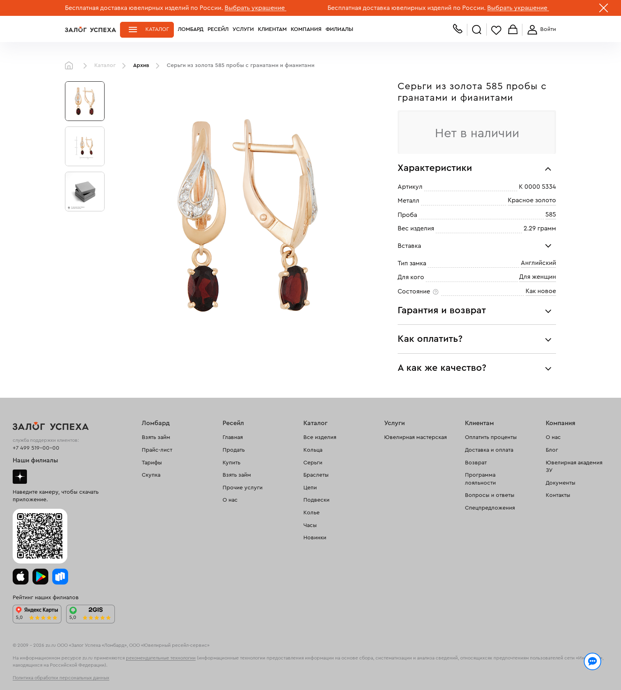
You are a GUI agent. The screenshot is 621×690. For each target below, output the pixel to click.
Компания (306, 29)
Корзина (513, 29)
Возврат (476, 463)
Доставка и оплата (489, 450)
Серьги (312, 463)
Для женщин (537, 277)
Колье (311, 513)
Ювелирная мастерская (415, 437)
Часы (310, 525)
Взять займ (156, 437)
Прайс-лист (157, 450)
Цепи (310, 488)
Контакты (558, 495)
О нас (230, 500)
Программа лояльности (480, 479)
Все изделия (319, 437)
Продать (234, 450)
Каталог (157, 29)
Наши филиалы (35, 460)
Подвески (316, 500)
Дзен (20, 477)
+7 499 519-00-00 (36, 448)
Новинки (314, 537)
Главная (71, 66)
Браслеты (316, 475)
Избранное (496, 29)
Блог (552, 450)
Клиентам (272, 29)
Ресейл (218, 29)
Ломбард (191, 29)
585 (550, 214)
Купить (231, 463)
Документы (560, 483)
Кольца (312, 450)
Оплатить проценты (491, 437)
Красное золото (532, 200)
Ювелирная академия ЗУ (574, 466)
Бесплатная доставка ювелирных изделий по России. (144, 8)
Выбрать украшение (255, 8)
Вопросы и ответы (489, 495)
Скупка (151, 475)
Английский (538, 263)
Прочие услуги (243, 488)
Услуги (243, 29)
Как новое (541, 291)
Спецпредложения (490, 508)
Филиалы (339, 29)
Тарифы (152, 463)
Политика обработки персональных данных (61, 677)
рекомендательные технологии (161, 658)
